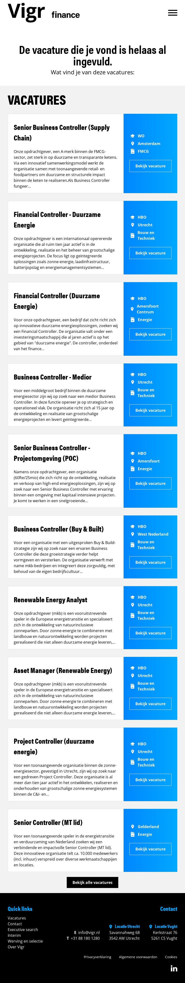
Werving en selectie (25, 941)
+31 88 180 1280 (83, 938)
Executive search (23, 929)
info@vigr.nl (87, 932)
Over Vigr (16, 947)
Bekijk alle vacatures (92, 882)
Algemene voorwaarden (138, 957)
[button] (172, 12)
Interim (14, 935)
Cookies (171, 957)
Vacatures (17, 918)
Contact (15, 923)
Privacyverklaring (97, 957)
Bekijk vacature (150, 166)
